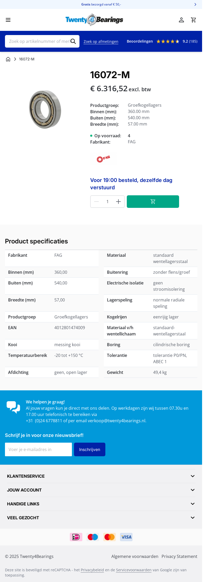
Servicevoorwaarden (134, 569)
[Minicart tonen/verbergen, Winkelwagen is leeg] (193, 20)
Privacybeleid (92, 569)
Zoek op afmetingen (101, 41)
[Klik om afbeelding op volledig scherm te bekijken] (45, 110)
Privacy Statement (179, 556)
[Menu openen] (8, 20)
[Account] (181, 20)
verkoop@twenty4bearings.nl (116, 421)
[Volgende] (195, 4)
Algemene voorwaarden (134, 556)
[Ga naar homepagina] (8, 59)
